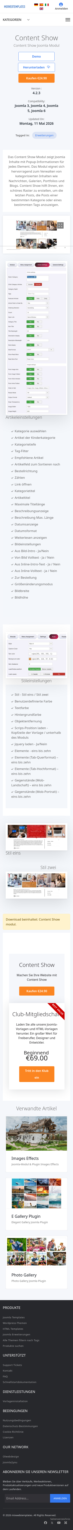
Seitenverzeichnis (60, 1519)
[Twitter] (52, 1523)
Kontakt (7, 1370)
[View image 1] (60, 225)
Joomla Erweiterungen (16, 1334)
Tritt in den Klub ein (37, 1074)
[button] (28, 246)
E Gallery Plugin (25, 1216)
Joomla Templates (14, 1317)
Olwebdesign (11, 1456)
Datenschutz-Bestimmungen (20, 1426)
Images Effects (25, 1158)
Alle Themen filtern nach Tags (21, 1340)
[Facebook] (45, 1523)
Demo (36, 56)
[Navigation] (67, 19)
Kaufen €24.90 (36, 78)
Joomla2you (10, 1462)
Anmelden (61, 6)
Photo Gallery (23, 1275)
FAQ (5, 1376)
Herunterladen (36, 67)
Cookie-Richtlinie (13, 1431)
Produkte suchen (13, 1346)
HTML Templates (13, 1328)
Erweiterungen (44, 135)
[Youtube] (59, 1523)
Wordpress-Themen (15, 1323)
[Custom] (65, 1523)
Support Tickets (12, 1365)
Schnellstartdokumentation (19, 1382)
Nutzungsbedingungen (17, 1420)
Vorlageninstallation (15, 1401)
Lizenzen (8, 1437)
